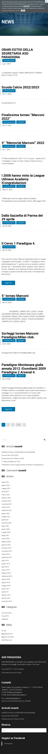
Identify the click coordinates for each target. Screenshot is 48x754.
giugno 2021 (6, 513)
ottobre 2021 (6, 507)
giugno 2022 (6, 485)
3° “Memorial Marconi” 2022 (23, 143)
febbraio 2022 (6, 498)
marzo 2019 (6, 570)
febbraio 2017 (6, 595)
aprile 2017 (5, 592)
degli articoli (7, 634)
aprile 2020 (5, 535)
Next (18, 425)
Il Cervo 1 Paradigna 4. (18, 243)
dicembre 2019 (6, 548)
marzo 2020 (6, 538)
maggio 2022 (6, 488)
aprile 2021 (5, 520)
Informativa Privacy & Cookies (11, 672)
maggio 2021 (6, 517)
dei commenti (8, 637)
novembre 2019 (7, 551)
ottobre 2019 (6, 554)
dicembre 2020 (6, 523)
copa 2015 (5, 616)
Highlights (21, 122)
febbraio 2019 (6, 573)
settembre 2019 (7, 557)
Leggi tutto (8, 283)
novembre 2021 (7, 504)
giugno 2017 (6, 589)
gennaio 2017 (6, 598)
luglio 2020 (5, 526)
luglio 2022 (5, 482)
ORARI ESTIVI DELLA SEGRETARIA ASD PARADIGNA (17, 53)
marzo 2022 (6, 495)
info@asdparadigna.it (14, 692)
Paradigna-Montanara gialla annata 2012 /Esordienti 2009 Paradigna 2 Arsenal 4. (24, 368)
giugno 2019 (6, 564)
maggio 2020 (6, 532)
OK (23, 10)
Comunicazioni (9, 60)
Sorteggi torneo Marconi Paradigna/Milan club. (20, 335)
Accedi (4, 630)
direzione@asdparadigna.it (16, 695)
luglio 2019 (5, 560)
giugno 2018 (6, 582)
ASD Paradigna (8, 743)
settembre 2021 (7, 510)
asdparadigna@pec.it (13, 698)
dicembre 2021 (6, 501)
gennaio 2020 (6, 545)
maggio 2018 (6, 585)
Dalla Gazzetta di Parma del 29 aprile (22, 217)
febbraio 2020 (6, 542)
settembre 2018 (7, 576)
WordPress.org (7, 640)
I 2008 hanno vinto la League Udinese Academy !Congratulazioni (23, 179)
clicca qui (26, 6)
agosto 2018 (6, 579)
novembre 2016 (7, 601)
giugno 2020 (6, 529)
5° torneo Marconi (15, 296)
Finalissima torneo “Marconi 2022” (23, 117)
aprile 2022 (5, 491)
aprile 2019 (5, 567)
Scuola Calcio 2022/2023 (20, 87)
